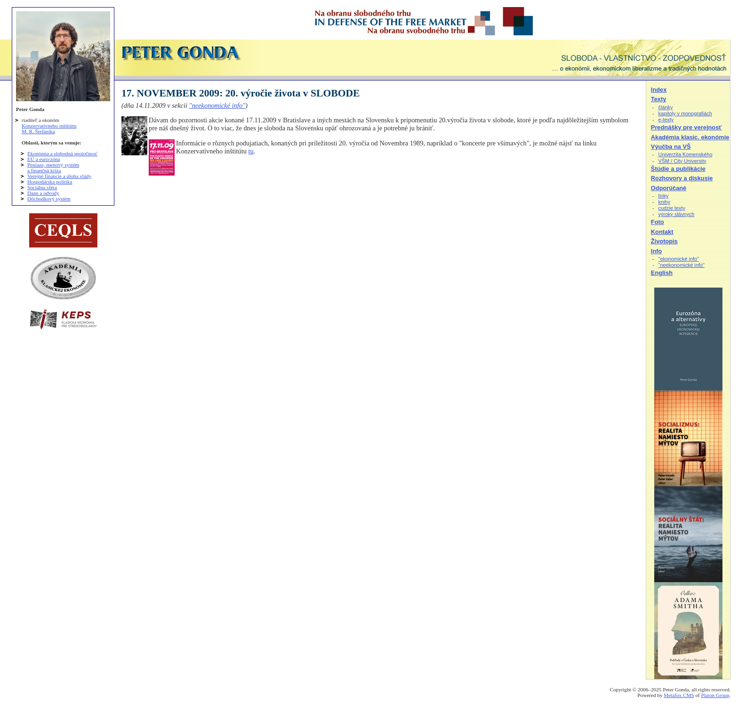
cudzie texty (671, 208)
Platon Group (715, 695)
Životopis (664, 241)
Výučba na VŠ (671, 146)
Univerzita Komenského (685, 154)
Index (658, 89)
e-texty (666, 119)
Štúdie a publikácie (678, 168)
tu (250, 151)
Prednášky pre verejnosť (686, 127)
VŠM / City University (682, 161)
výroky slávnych (676, 214)
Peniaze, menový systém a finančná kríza (53, 167)
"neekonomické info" (217, 105)
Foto (657, 221)
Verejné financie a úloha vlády (59, 176)
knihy (664, 202)
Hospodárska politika (49, 181)
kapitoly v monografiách (685, 113)
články (665, 107)
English (662, 272)
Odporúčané (668, 188)
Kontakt (662, 231)
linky (663, 196)
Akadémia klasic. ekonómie (690, 137)
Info (656, 251)
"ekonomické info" (678, 259)
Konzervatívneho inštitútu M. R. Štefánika (49, 128)
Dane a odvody (43, 193)
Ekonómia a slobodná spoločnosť (62, 153)
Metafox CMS (679, 695)
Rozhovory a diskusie (682, 178)
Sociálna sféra (42, 187)
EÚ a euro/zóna (43, 159)
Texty (658, 99)
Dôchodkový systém (49, 198)
